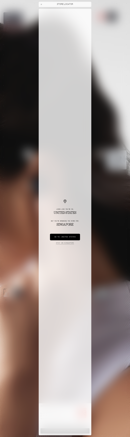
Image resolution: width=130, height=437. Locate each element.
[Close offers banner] (88, 9)
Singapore (65, 243)
